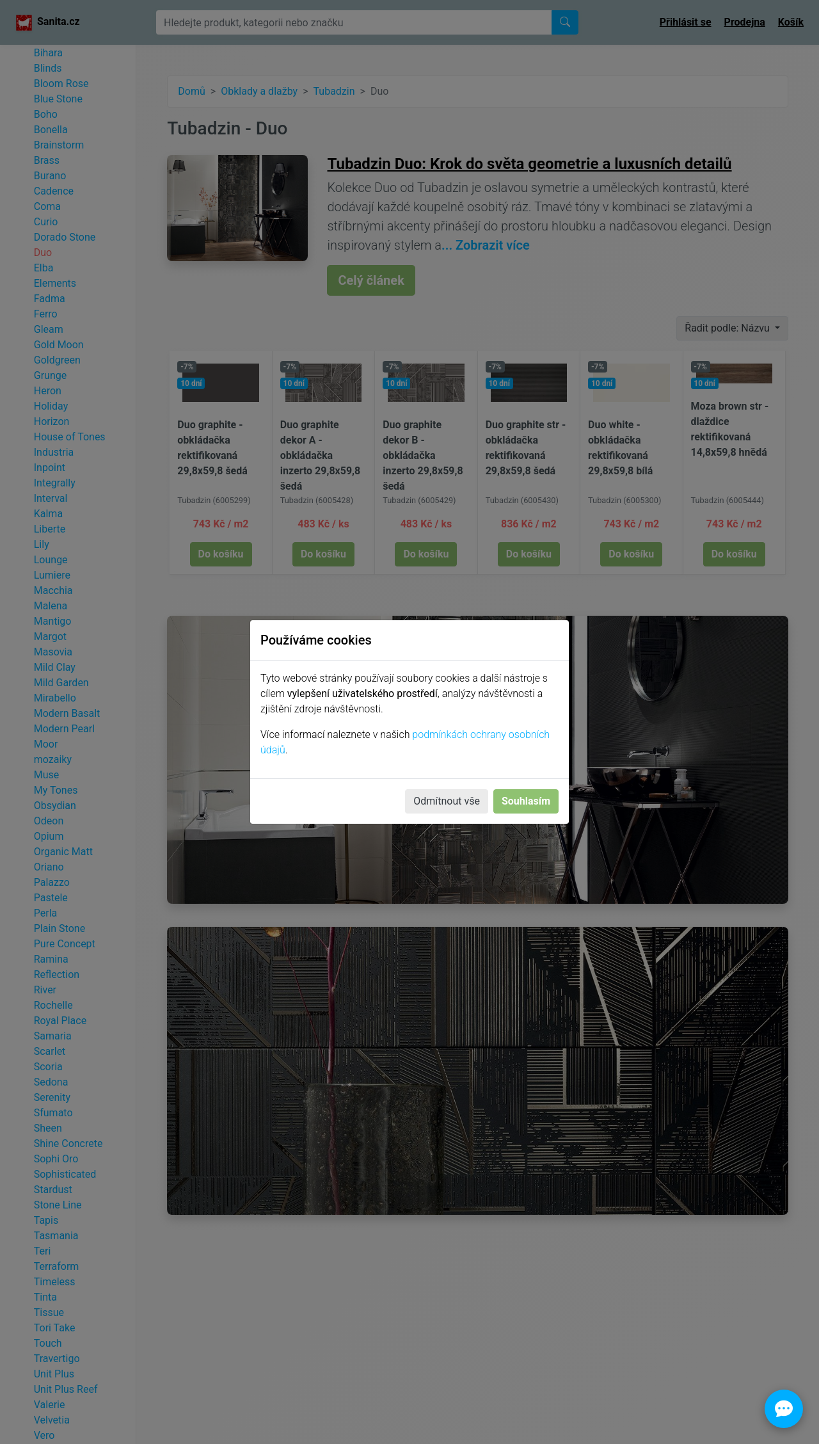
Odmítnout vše (446, 801)
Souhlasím (526, 801)
